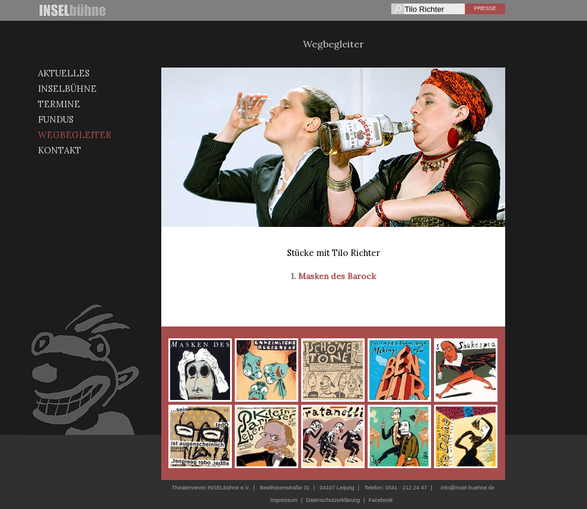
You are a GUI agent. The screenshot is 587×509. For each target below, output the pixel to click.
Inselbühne (67, 88)
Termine (59, 104)
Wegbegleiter (74, 134)
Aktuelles (64, 73)
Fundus (56, 119)
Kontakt (59, 150)
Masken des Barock (337, 276)
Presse (485, 8)
